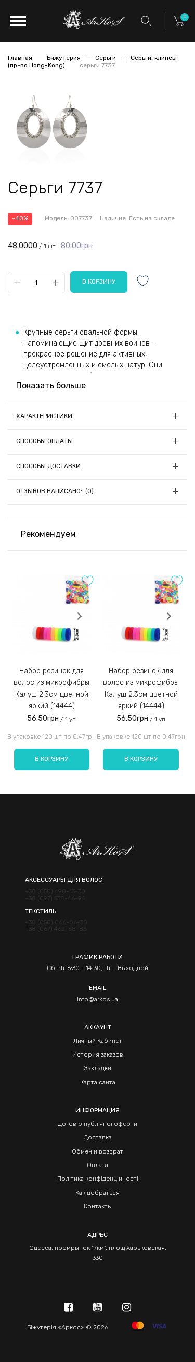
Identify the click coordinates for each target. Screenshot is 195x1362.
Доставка (98, 1137)
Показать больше (51, 385)
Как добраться (97, 1192)
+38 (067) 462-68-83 (55, 929)
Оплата (97, 1165)
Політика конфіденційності (97, 1178)
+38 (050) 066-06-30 (56, 922)
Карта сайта (97, 1082)
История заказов (97, 1054)
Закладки (97, 1068)
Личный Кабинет (97, 1041)
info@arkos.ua (97, 999)
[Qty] (36, 282)
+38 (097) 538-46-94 (55, 898)
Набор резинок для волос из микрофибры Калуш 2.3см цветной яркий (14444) (51, 688)
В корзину (51, 759)
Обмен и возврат (97, 1151)
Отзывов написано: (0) (55, 491)
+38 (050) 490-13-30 (55, 891)
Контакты (98, 1206)
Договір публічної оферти (97, 1123)
